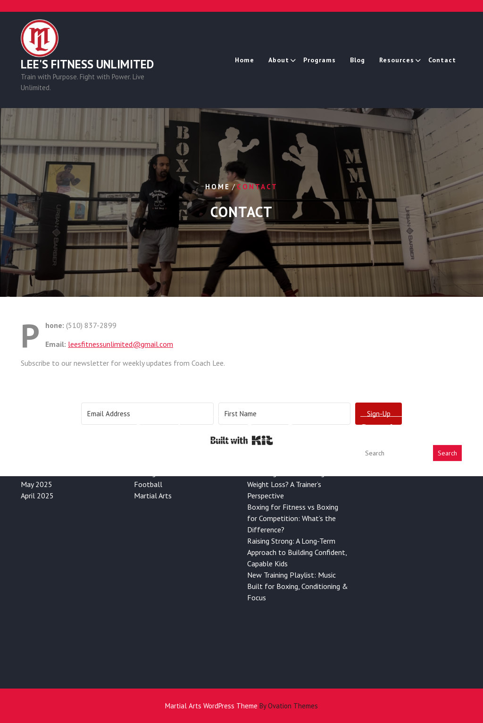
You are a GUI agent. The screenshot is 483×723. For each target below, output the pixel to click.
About (278, 60)
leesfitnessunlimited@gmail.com (120, 344)
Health (145, 439)
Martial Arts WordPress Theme (241, 705)
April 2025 (37, 473)
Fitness (145, 427)
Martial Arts (153, 473)
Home (244, 60)
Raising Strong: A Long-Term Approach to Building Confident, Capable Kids (297, 529)
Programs (319, 60)
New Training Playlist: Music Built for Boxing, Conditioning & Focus (297, 563)
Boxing (145, 450)
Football (148, 461)
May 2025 (36, 461)
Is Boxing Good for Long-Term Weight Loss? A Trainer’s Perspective (295, 462)
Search (447, 430)
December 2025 (46, 439)
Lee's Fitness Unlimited (87, 64)
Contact (442, 60)
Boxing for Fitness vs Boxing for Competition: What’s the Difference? (292, 495)
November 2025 (47, 450)
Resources (396, 60)
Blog (357, 60)
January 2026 (41, 427)
